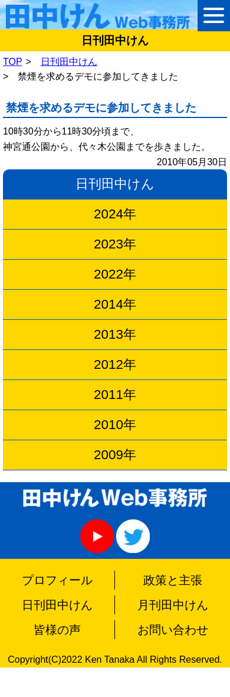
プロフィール (57, 580)
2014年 (115, 304)
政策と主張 (172, 580)
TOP (12, 62)
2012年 (115, 364)
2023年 (115, 244)
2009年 (115, 454)
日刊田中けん (69, 62)
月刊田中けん (172, 604)
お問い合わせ (172, 629)
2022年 (115, 274)
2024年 (115, 214)
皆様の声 (57, 629)
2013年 (115, 334)
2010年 (115, 424)
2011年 (115, 394)
